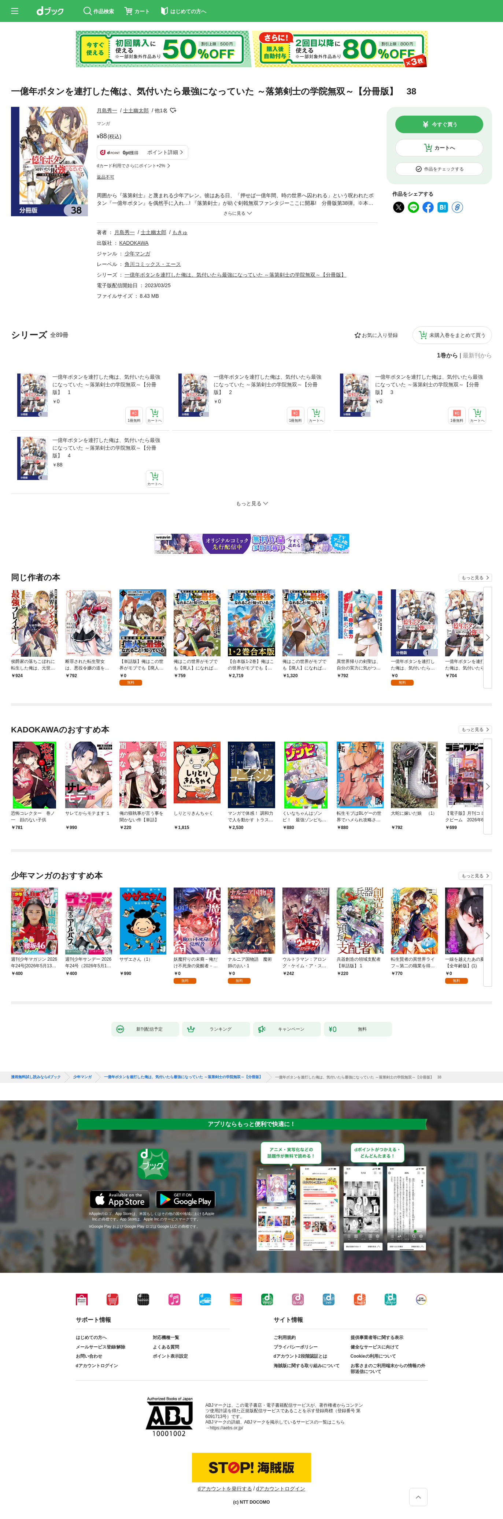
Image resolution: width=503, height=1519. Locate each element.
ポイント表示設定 (170, 1356)
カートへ (444, 148)
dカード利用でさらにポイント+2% (131, 165)
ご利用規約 (285, 1337)
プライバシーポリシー (296, 1347)
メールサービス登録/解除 (100, 1347)
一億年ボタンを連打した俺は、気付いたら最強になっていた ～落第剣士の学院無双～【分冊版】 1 (106, 384)
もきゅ (180, 232)
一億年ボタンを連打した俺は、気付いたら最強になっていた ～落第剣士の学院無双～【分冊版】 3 (429, 384)
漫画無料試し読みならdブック (36, 1077)
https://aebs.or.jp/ (226, 1427)
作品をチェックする (444, 169)
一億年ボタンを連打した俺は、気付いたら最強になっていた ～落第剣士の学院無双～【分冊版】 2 (267, 384)
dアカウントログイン (97, 1365)
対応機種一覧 (166, 1337)
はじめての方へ (91, 1337)
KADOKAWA (134, 243)
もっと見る (473, 577)
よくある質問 (166, 1347)
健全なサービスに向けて (375, 1347)
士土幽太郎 (136, 110)
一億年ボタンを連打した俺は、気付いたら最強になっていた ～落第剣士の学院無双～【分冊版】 (236, 275)
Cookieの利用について (373, 1356)
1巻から (447, 356)
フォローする (173, 110)
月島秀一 (107, 110)
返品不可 (105, 177)
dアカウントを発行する (225, 1489)
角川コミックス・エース (153, 264)
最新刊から (477, 356)
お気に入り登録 (380, 335)
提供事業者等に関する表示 (377, 1337)
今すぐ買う (445, 124)
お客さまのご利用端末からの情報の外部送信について (388, 1368)
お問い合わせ (89, 1356)
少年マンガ (137, 253)
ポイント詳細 (162, 152)
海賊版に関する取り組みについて (307, 1365)
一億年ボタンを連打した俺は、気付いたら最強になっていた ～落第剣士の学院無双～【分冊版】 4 (106, 447)
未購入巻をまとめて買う (457, 335)
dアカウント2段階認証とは (300, 1356)
